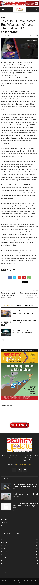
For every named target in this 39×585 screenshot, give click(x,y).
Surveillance (5, 561)
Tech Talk (4, 543)
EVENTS (3, 572)
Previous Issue (6, 406)
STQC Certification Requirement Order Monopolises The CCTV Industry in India (25, 506)
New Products (5, 555)
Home (3, 517)
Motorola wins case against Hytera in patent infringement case (29, 295)
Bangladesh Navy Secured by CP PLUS (25, 494)
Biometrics (4, 558)
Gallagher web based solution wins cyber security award (8, 295)
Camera (3, 315)
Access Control (6, 552)
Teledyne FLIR (11, 270)
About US (4, 520)
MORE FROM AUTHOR (25, 305)
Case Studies (5, 546)
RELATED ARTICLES (8, 305)
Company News (6, 540)
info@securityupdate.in (23, 464)
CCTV (3, 17)
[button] (36, 9)
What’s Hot (4, 523)
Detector (4, 564)
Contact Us (4, 526)
